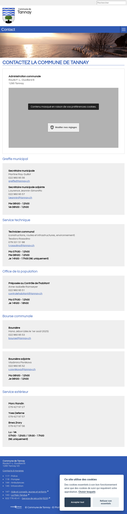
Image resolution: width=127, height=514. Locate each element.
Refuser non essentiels (106, 502)
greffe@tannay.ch (19, 181)
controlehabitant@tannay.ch (25, 293)
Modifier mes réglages (63, 127)
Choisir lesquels (86, 491)
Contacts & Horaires (13, 470)
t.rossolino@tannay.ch (21, 245)
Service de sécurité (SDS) (35, 498)
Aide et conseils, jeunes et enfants (28, 491)
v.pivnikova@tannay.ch (22, 369)
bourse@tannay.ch (19, 338)
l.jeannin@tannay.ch (20, 197)
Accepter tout (77, 502)
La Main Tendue (19, 495)
